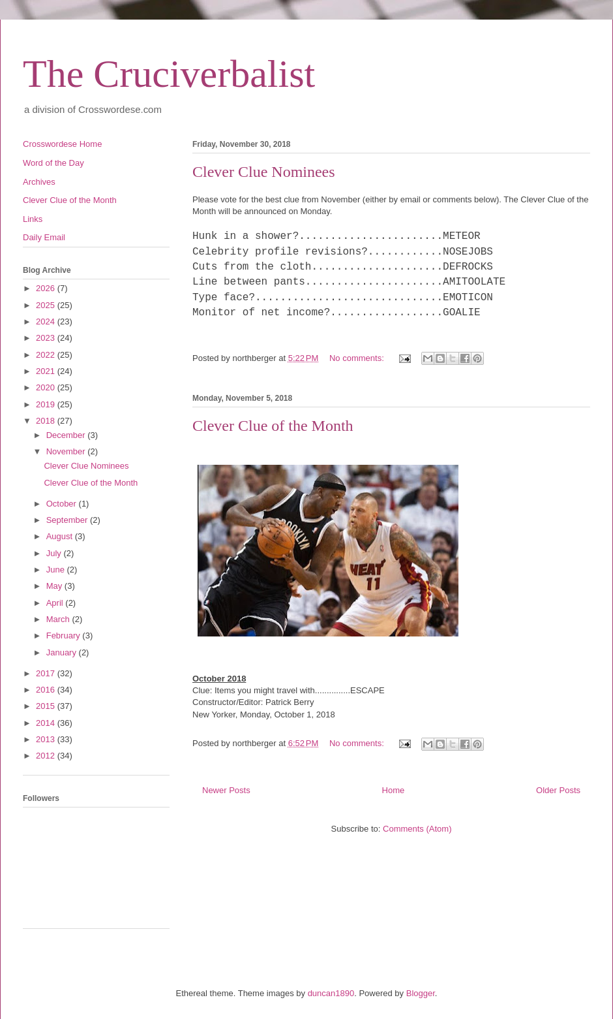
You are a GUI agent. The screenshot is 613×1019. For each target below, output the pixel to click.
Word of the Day (53, 163)
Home (393, 790)
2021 (46, 371)
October (62, 504)
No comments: (357, 358)
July (55, 553)
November (67, 451)
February (64, 635)
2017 (46, 673)
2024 (46, 321)
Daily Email (44, 237)
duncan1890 (331, 993)
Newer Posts (226, 790)
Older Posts (558, 790)
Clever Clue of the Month (272, 425)
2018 (46, 421)
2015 (46, 706)
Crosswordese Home (62, 144)
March (59, 619)
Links (32, 219)
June (56, 569)
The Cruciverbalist (169, 73)
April (56, 603)
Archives (39, 182)
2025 (46, 305)
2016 (46, 690)
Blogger (420, 993)
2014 (46, 723)
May (55, 586)
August (60, 536)
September (68, 520)
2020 (46, 387)
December (67, 435)
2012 (46, 755)
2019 (46, 404)
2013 (46, 739)
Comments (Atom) (417, 829)
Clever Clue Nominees (263, 171)
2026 (46, 288)
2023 (46, 338)
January (62, 652)
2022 (46, 355)
